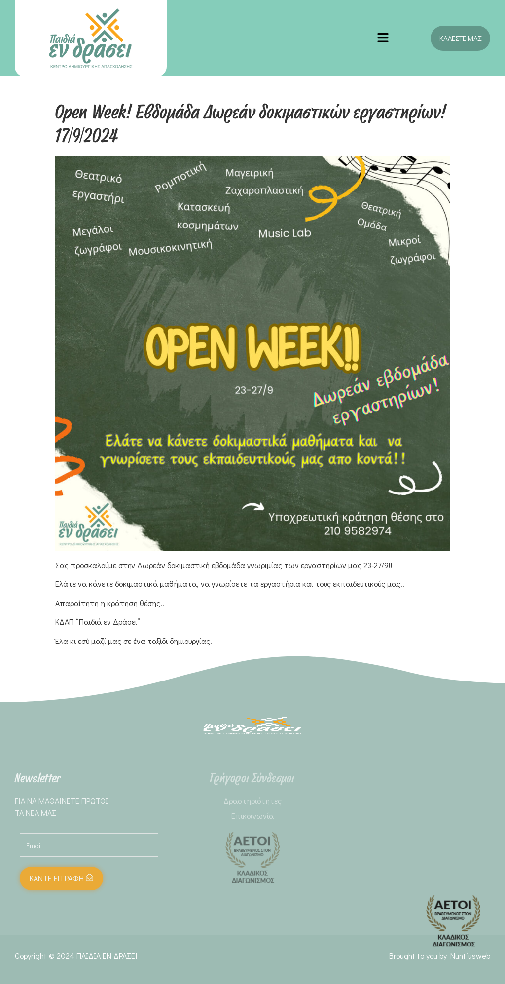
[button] (383, 38)
